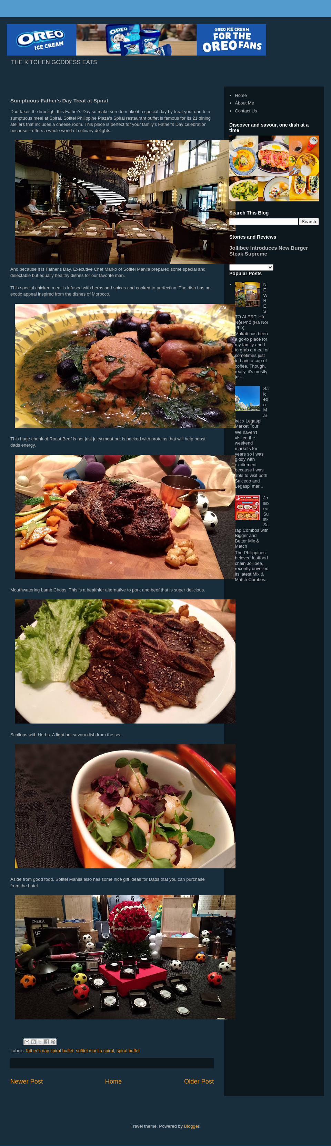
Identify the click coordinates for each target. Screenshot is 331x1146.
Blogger (191, 1126)
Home (113, 1081)
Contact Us (246, 110)
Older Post (199, 1081)
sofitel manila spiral (95, 1050)
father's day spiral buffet (49, 1050)
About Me (244, 103)
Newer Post (26, 1081)
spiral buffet (128, 1050)
